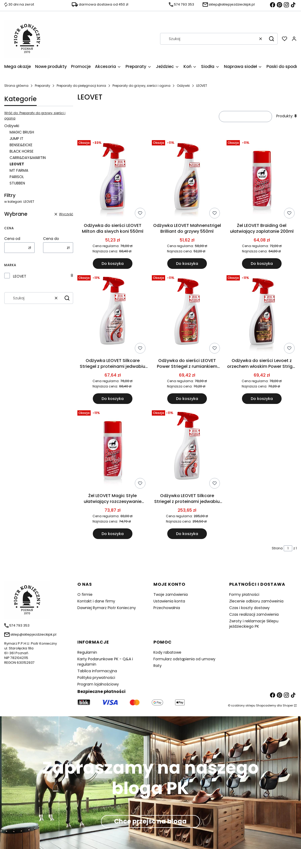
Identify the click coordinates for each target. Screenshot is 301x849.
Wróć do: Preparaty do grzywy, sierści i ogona (34, 115)
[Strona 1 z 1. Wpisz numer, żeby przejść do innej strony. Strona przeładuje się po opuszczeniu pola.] (288, 548)
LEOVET (19, 276)
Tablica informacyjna (97, 671)
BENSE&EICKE (21, 145)
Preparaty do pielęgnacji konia (81, 85)
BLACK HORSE (22, 151)
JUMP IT (16, 138)
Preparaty (42, 85)
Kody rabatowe (167, 652)
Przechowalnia (166, 607)
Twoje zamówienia (170, 594)
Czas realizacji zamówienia (254, 614)
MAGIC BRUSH (22, 132)
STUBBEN (17, 183)
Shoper (288, 705)
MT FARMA (19, 170)
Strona (277, 548)
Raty (157, 665)
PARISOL (17, 176)
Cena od (12, 238)
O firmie (85, 594)
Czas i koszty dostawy (249, 607)
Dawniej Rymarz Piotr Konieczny (106, 607)
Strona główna (16, 85)
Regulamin (87, 652)
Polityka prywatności (96, 677)
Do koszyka (113, 263)
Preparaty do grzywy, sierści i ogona (141, 85)
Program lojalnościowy (98, 684)
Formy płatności (244, 594)
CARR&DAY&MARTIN (28, 157)
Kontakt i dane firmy (96, 601)
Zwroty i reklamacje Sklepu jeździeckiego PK (253, 623)
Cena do (51, 238)
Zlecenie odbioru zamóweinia (256, 601)
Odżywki (183, 85)
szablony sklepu (243, 705)
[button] (271, 38)
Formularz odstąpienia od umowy (184, 659)
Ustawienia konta (169, 601)
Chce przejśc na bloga (150, 821)
